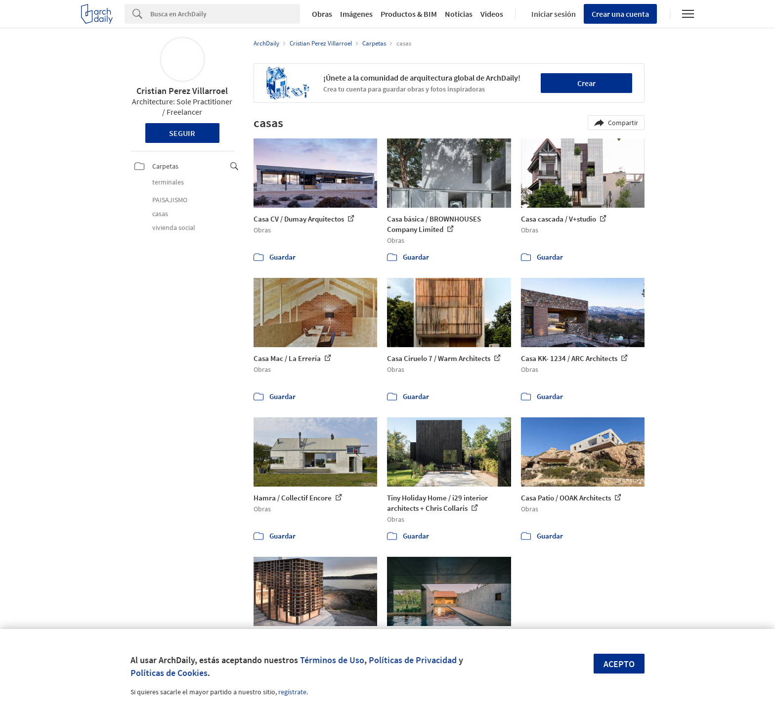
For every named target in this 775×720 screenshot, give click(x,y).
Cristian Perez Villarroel (182, 90)
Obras (322, 14)
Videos (491, 14)
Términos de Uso (332, 660)
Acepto (619, 664)
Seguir (182, 133)
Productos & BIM (409, 14)
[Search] (225, 14)
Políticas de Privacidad (413, 660)
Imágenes (356, 14)
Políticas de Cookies (169, 672)
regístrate (292, 691)
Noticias (459, 14)
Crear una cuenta (620, 14)
